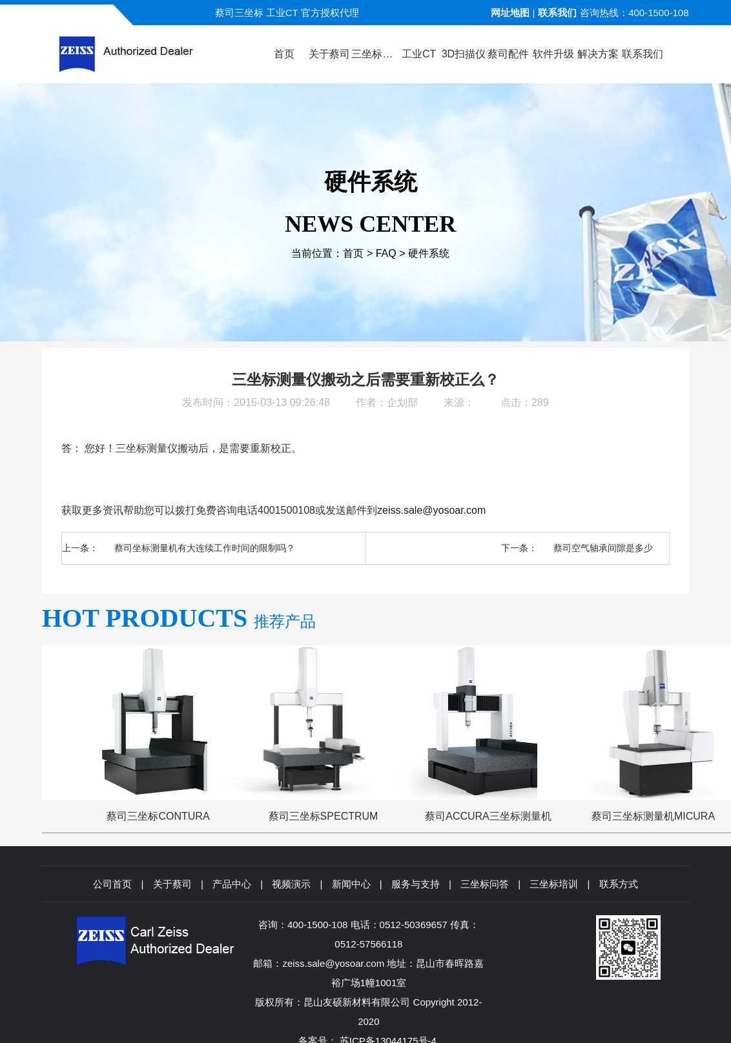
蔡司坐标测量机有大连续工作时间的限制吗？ (204, 548)
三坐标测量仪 (147, 448)
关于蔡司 (172, 883)
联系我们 (557, 12)
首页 (353, 253)
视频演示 (291, 883)
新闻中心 (351, 883)
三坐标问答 (484, 883)
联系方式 (618, 883)
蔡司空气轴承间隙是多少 (603, 548)
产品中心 (231, 883)
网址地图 (510, 12)
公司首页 (112, 883)
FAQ (386, 253)
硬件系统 (428, 253)
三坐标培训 (554, 883)
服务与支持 (415, 883)
